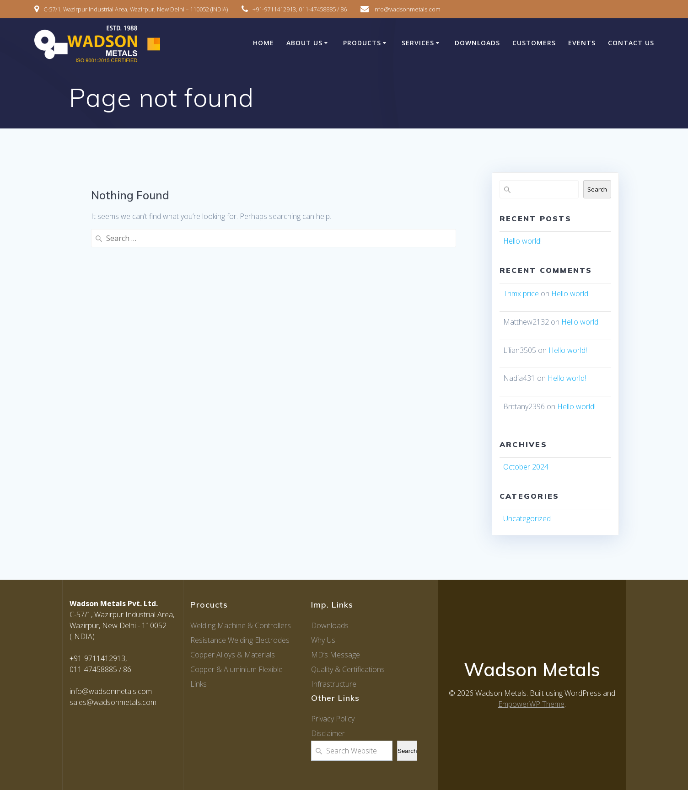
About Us (304, 42)
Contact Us (631, 42)
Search (597, 189)
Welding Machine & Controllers (240, 625)
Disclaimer (328, 733)
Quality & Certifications (348, 669)
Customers (534, 42)
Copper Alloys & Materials (232, 655)
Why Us (323, 640)
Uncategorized (527, 518)
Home (263, 42)
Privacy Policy (333, 719)
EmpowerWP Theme (531, 704)
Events (582, 42)
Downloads (477, 42)
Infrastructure (333, 684)
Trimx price (521, 293)
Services (418, 42)
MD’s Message (335, 655)
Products (362, 42)
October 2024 (525, 467)
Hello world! (522, 241)
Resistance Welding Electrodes (240, 640)
